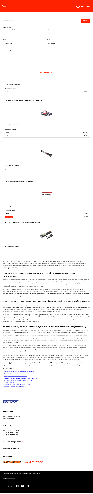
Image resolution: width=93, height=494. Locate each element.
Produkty (14, 29)
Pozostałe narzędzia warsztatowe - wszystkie (19, 373)
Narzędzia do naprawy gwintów (14, 388)
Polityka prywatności (9, 479)
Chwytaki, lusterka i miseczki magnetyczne (18, 381)
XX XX (18, 434)
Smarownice (8, 375)
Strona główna (6, 29)
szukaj (85, 20)
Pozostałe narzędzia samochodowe (28, 29)
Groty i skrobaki (9, 383)
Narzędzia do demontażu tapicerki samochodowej (20, 379)
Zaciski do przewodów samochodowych (17, 385)
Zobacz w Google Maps (13, 443)
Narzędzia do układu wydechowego (15, 377)
